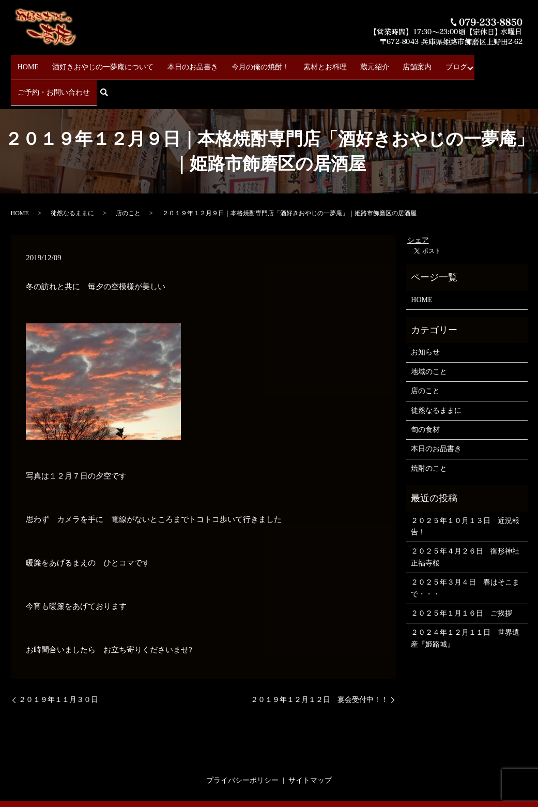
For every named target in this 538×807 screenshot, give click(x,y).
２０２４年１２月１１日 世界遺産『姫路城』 (465, 604)
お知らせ (425, 318)
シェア (418, 206)
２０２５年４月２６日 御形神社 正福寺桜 (466, 522)
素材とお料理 (299, 62)
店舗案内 (378, 62)
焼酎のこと (429, 434)
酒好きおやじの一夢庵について (96, 62)
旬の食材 (425, 395)
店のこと (128, 179)
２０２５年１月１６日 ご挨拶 (461, 578)
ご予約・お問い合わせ (469, 62)
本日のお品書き (180, 62)
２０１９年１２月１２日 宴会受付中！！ (319, 665)
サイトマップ (310, 746)
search (523, 63)
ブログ (411, 62)
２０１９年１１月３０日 (58, 665)
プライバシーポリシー (242, 746)
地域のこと (429, 337)
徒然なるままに (72, 179)
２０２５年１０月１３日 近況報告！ (465, 491)
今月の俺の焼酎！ (241, 62)
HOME (27, 62)
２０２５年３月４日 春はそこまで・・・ (465, 553)
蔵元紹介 (342, 62)
